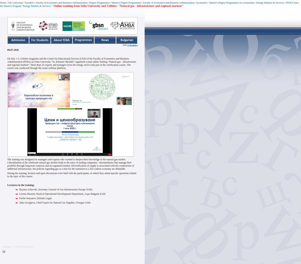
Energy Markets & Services (270, 2)
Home (3, 2)
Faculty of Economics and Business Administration (61, 2)
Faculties (29, 2)
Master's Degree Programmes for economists (231, 2)
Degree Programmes (99, 2)
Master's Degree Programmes (126, 2)
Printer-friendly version (5, 252)
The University (15, 2)
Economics (201, 2)
